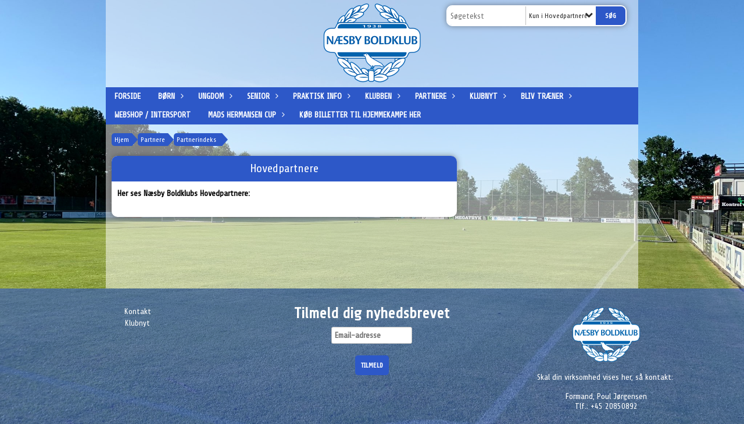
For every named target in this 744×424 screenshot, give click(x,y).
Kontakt (137, 311)
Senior (261, 96)
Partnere (433, 96)
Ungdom (214, 96)
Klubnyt (486, 96)
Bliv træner (545, 96)
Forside (128, 96)
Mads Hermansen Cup (245, 115)
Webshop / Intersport (153, 115)
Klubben (381, 96)
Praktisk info (320, 96)
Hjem (122, 140)
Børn (169, 96)
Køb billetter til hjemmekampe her (360, 115)
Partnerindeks (196, 140)
